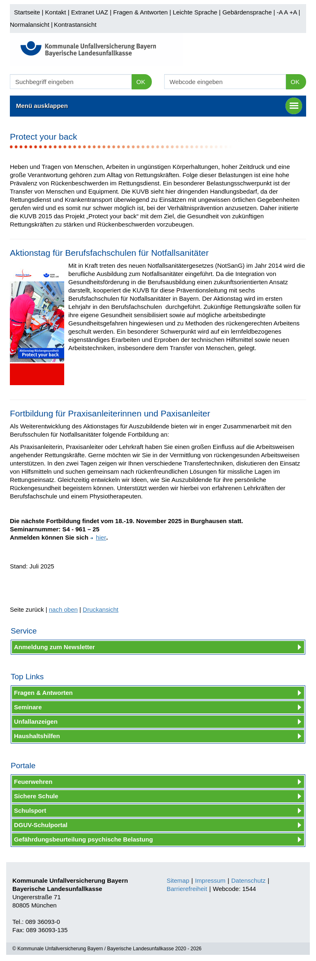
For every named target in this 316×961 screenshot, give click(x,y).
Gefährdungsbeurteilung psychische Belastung (83, 839)
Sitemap (178, 880)
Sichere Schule (36, 796)
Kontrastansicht (75, 24)
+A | (294, 12)
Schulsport (30, 810)
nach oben (63, 609)
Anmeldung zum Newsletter (54, 646)
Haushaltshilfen (37, 735)
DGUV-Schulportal (40, 824)
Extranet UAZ (89, 12)
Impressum (210, 880)
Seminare (28, 707)
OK (140, 81)
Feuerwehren (33, 781)
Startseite (27, 12)
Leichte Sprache (195, 12)
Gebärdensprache (247, 12)
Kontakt (55, 12)
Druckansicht (100, 609)
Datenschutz (248, 880)
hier (98, 537)
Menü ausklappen (159, 106)
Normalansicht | (31, 24)
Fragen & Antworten (140, 12)
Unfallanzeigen (36, 721)
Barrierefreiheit (187, 888)
